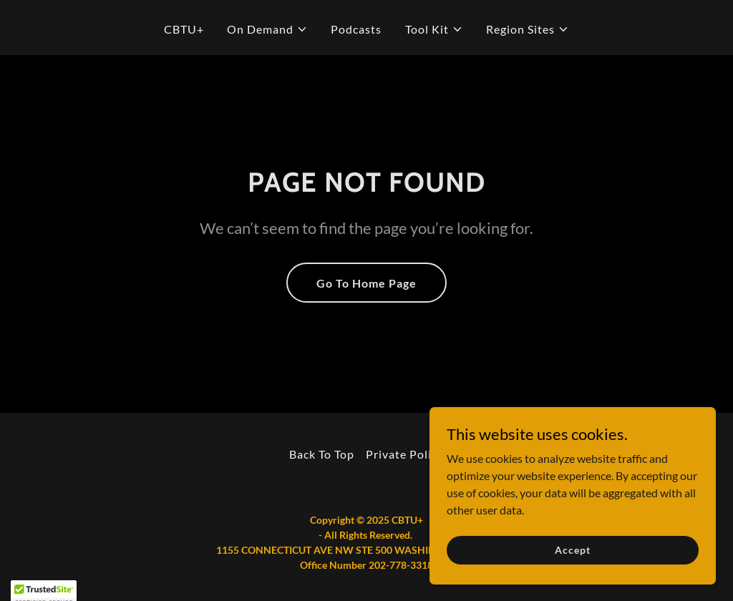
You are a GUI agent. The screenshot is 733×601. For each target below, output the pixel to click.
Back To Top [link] (321, 454)
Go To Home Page (366, 283)
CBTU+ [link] (184, 29)
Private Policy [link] (405, 454)
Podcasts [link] (356, 29)
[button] (267, 29)
